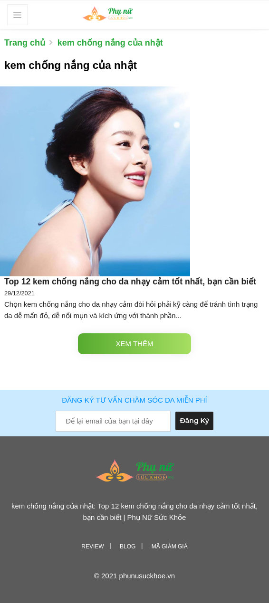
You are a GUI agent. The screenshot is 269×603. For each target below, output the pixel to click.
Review (92, 546)
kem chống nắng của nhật (110, 42)
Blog (127, 546)
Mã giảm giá (170, 546)
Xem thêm (135, 343)
